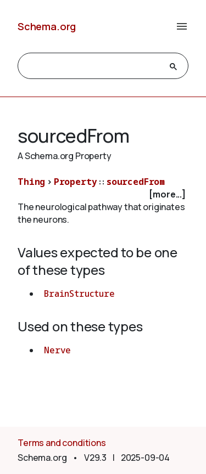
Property (75, 182)
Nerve (57, 350)
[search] (93, 66)
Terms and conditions (62, 443)
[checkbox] (103, 194)
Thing (31, 182)
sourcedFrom (136, 182)
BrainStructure (79, 293)
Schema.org (47, 26)
